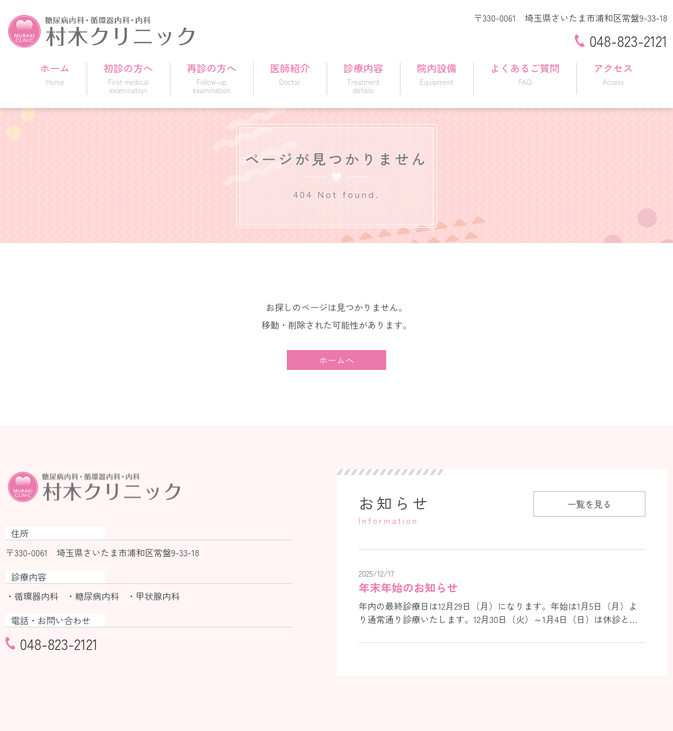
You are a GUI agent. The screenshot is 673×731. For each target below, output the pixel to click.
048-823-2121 (628, 40)
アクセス (613, 73)
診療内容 (363, 78)
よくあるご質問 (525, 73)
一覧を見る (589, 503)
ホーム (55, 73)
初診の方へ (128, 78)
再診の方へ (212, 78)
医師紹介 (290, 73)
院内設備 (437, 73)
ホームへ (336, 360)
